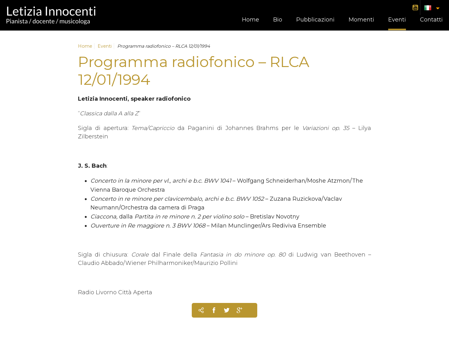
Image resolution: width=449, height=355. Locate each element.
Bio (277, 19)
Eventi (397, 19)
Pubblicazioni (315, 19)
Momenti (361, 19)
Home (250, 19)
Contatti (431, 19)
